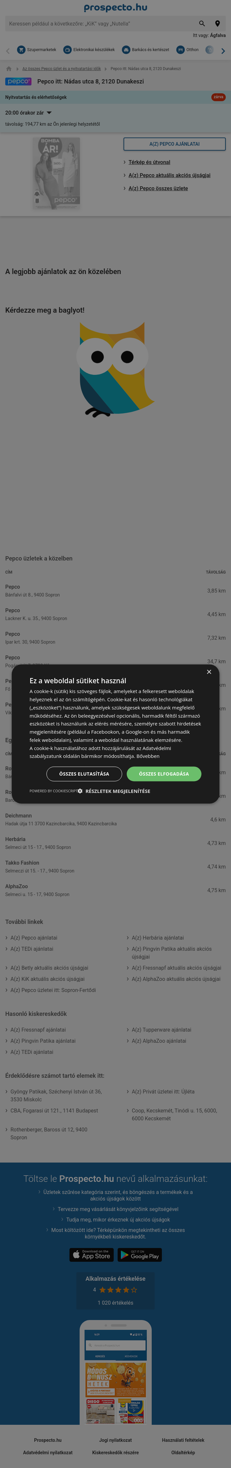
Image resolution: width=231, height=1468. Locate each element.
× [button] (208, 672)
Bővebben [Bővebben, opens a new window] (148, 756)
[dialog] (115, 734)
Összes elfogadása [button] (164, 774)
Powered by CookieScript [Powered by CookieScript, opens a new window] (53, 790)
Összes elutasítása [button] (84, 774)
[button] (114, 791)
